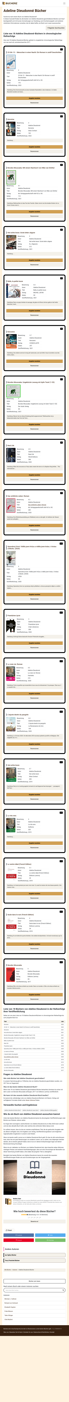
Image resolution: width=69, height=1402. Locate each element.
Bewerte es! (34, 1221)
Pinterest (19, 1240)
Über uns (6, 1332)
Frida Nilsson (8, 1311)
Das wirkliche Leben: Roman (37, 505)
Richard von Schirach (11, 1303)
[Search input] (34, 1290)
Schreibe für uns (28, 1332)
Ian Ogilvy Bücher (10, 1255)
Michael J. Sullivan (10, 1299)
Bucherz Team (17, 1198)
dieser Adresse (30, 1100)
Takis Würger (8, 1315)
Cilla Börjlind (8, 1319)
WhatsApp (50, 1240)
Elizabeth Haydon (10, 1307)
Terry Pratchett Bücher (12, 1260)
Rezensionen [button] (34, 103)
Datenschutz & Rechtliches (41, 1332)
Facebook (18, 1235)
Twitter (50, 1235)
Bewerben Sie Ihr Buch (16, 1332)
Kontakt (52, 1332)
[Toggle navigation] (64, 3)
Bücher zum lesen (34, 1281)
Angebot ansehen (34, 98)
